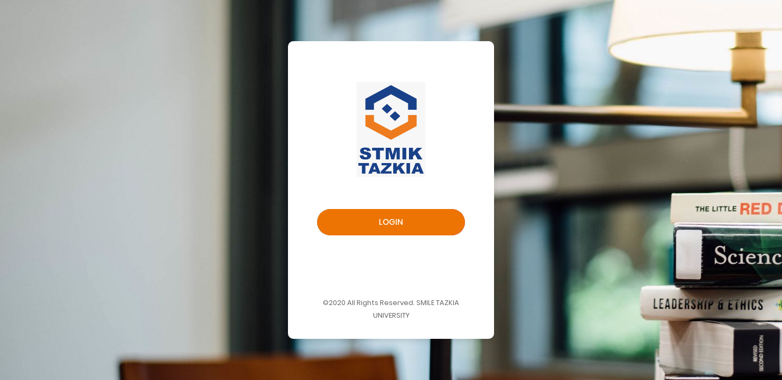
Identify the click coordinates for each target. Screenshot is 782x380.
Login (391, 221)
